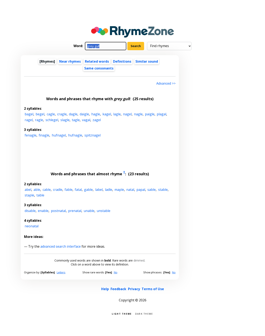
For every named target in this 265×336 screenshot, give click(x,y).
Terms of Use (153, 289)
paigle (149, 114)
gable (88, 189)
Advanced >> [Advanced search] (166, 83)
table (40, 195)
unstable (103, 210)
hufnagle (75, 135)
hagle (95, 114)
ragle (39, 120)
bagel (29, 114)
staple (29, 195)
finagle (44, 135)
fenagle (30, 135)
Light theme (122, 313)
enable (43, 210)
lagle (117, 114)
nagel (127, 114)
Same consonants (98, 68)
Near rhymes (70, 61)
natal (130, 189)
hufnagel (59, 135)
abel (28, 189)
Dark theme (144, 313)
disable (30, 210)
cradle (57, 189)
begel (40, 114)
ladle (108, 189)
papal (140, 189)
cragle (62, 114)
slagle (65, 120)
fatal (78, 189)
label (99, 189)
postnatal (58, 210)
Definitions (122, 61)
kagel (106, 114)
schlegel (52, 120)
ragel (29, 120)
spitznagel (92, 135)
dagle (73, 114)
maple (119, 189)
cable (47, 189)
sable (151, 189)
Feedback (118, 289)
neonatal (32, 226)
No (115, 272)
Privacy (134, 289)
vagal (86, 120)
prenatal (74, 210)
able (37, 189)
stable (163, 189)
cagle (51, 114)
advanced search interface (60, 246)
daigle (84, 114)
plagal (161, 114)
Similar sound (146, 61)
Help (105, 289)
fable (68, 189)
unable (89, 210)
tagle (76, 120)
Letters (61, 272)
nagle (138, 114)
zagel (97, 120)
